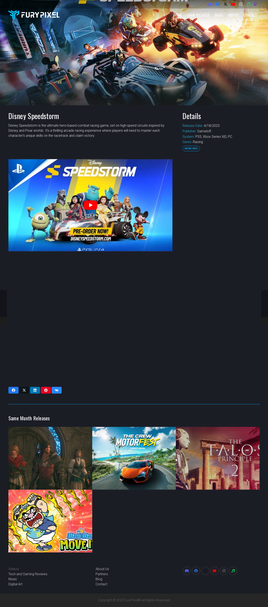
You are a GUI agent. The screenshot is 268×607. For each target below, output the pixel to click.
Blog (99, 579)
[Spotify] (248, 4)
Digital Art (15, 584)
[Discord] (210, 4)
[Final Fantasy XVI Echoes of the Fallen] (50, 458)
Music (12, 579)
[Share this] (13, 390)
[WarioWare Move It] (50, 521)
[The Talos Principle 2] (218, 458)
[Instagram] (240, 4)
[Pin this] (46, 390)
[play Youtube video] (90, 205)
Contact (101, 584)
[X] (225, 4)
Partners (102, 574)
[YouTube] (233, 4)
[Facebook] (218, 4)
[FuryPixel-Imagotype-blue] (33, 14)
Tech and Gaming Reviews (27, 574)
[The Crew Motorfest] (134, 458)
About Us (102, 569)
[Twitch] (256, 4)
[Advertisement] (221, 222)
